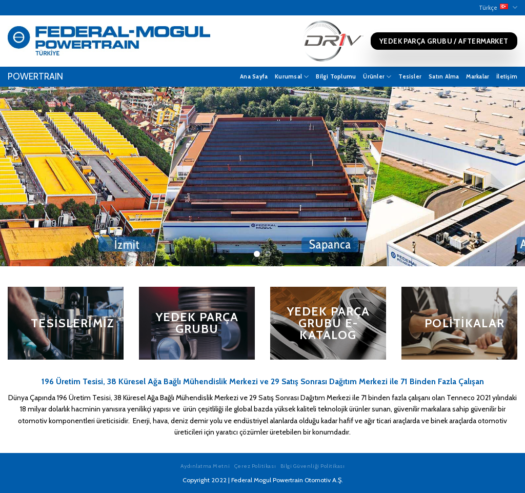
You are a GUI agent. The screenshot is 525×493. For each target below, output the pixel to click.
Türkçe (498, 7)
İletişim (506, 76)
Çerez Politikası (255, 466)
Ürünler (377, 77)
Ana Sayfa (254, 76)
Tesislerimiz (72, 323)
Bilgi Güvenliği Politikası (312, 466)
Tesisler (409, 76)
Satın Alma (444, 76)
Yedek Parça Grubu (197, 323)
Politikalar (464, 323)
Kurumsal (292, 77)
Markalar (477, 76)
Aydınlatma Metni (205, 466)
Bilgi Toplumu (336, 76)
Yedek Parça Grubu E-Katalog (328, 323)
